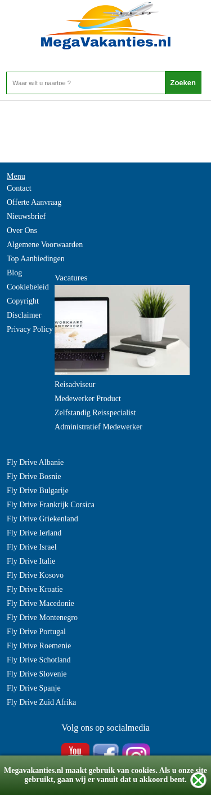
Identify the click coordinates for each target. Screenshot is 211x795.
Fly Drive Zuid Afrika (41, 702)
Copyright (23, 301)
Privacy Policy (30, 329)
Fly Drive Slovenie (37, 674)
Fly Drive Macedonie (40, 603)
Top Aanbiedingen (36, 258)
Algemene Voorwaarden (45, 244)
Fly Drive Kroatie (35, 589)
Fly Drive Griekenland (42, 519)
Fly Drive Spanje (34, 688)
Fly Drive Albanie (35, 462)
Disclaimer (24, 315)
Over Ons (22, 230)
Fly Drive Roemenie (39, 646)
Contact (19, 188)
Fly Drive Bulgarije (38, 490)
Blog (14, 273)
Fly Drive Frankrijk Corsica (51, 504)
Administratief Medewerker (98, 427)
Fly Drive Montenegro (42, 617)
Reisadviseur (75, 384)
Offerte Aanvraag (34, 202)
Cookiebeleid (28, 287)
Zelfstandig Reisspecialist (95, 413)
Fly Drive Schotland (39, 660)
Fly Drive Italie (31, 561)
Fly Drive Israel (32, 547)
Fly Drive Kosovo (35, 575)
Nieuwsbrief (26, 216)
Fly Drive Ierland (34, 533)
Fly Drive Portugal (36, 631)
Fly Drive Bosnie (34, 476)
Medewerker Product (88, 398)
